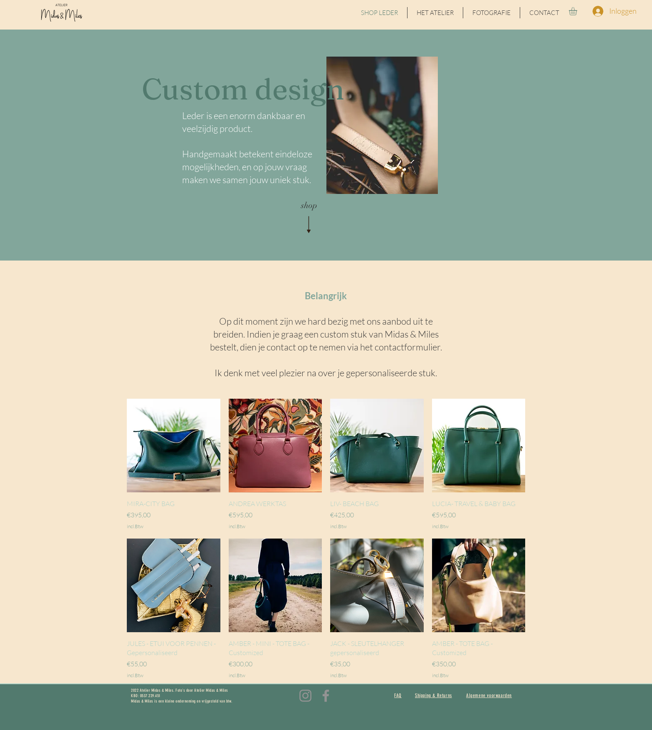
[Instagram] (305, 696)
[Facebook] (326, 696)
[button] (578, 11)
